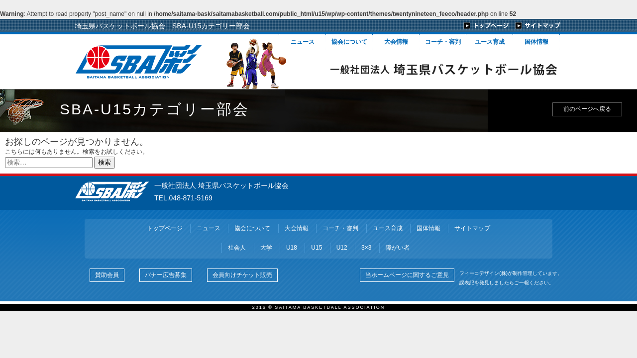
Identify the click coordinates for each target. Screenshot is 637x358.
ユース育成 (490, 41)
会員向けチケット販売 (242, 274)
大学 (266, 247)
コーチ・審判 (443, 41)
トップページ (165, 228)
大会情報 (396, 41)
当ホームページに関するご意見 (407, 274)
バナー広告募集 (166, 274)
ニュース (303, 41)
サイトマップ (472, 228)
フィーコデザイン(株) (483, 273)
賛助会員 (107, 274)
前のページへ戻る (587, 108)
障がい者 (398, 247)
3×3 (366, 247)
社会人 (237, 247)
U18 (291, 247)
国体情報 (536, 41)
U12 (341, 247)
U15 (316, 247)
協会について (349, 41)
